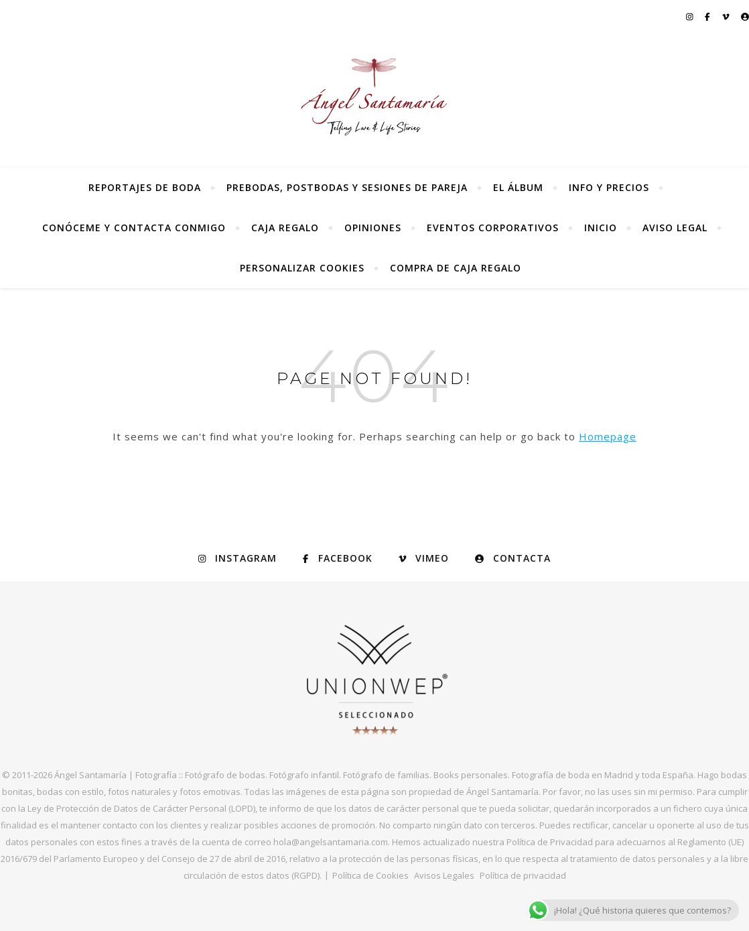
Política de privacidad (523, 875)
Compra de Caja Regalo (455, 267)
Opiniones (372, 227)
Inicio (600, 227)
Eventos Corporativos (493, 227)
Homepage (607, 436)
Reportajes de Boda (144, 187)
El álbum (518, 187)
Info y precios (609, 187)
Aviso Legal (674, 227)
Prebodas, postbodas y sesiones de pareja (347, 187)
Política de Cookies (370, 875)
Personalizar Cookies (302, 267)
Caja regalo (285, 227)
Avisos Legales (444, 875)
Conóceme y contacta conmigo (134, 227)
